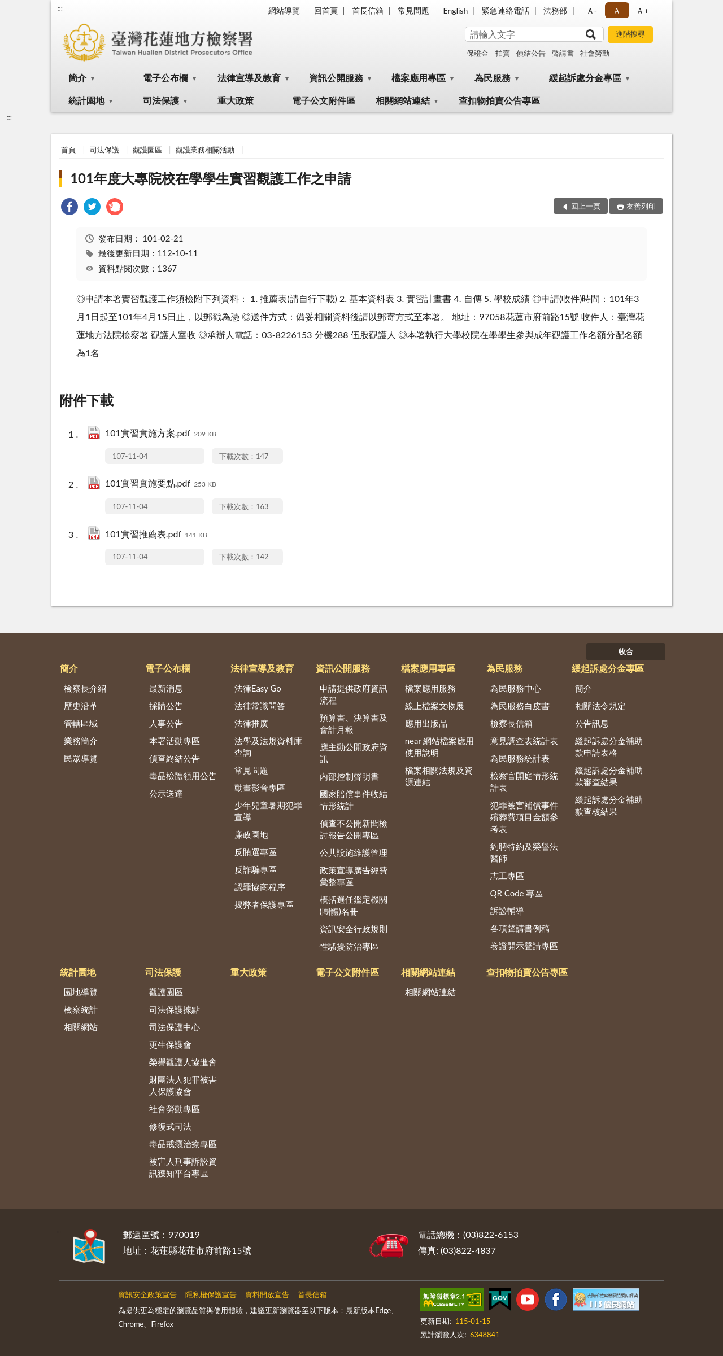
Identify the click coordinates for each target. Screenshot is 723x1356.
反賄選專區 (255, 852)
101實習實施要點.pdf (160, 484)
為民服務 (492, 77)
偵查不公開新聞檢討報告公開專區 (353, 829)
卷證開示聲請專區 (524, 946)
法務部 (555, 10)
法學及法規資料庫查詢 (268, 747)
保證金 (478, 53)
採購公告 (166, 706)
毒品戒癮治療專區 (183, 1144)
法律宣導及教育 (249, 77)
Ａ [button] (617, 10)
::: (60, 8)
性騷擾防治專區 (349, 946)
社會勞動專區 (174, 1109)
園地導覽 (81, 992)
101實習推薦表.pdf (156, 534)
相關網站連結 (403, 100)
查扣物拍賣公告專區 (499, 100)
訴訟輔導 (507, 911)
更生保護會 (170, 1044)
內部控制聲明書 (349, 776)
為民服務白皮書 (520, 706)
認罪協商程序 (259, 887)
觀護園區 (147, 149)
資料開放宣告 (267, 1294)
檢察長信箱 (511, 723)
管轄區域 (81, 723)
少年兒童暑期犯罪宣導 (268, 811)
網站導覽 (284, 10)
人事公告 (166, 723)
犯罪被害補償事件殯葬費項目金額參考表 (524, 817)
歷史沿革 (81, 706)
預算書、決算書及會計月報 (353, 723)
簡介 (77, 77)
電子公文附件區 (323, 100)
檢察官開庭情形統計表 (524, 782)
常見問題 (413, 10)
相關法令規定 (600, 706)
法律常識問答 (259, 706)
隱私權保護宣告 (211, 1294)
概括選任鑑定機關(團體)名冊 (353, 905)
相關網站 (81, 1027)
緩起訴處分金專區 (585, 77)
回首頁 (326, 10)
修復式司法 (170, 1126)
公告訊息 (592, 723)
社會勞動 (594, 53)
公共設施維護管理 (353, 852)
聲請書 (563, 53)
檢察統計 (81, 1009)
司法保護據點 (174, 1009)
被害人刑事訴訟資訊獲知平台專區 (183, 1167)
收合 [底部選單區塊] (626, 651)
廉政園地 (251, 834)
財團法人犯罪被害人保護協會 (183, 1085)
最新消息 (166, 688)
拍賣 (502, 53)
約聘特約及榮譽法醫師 (524, 852)
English (455, 10)
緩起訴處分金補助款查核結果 (609, 805)
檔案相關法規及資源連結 (439, 776)
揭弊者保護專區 (264, 904)
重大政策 (235, 100)
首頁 (68, 149)
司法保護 (161, 100)
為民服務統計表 (520, 758)
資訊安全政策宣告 (147, 1294)
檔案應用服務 (430, 688)
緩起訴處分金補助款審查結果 (609, 776)
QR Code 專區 (516, 893)
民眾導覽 (81, 758)
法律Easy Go (257, 688)
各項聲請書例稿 (520, 928)
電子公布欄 (165, 77)
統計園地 (86, 100)
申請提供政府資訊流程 (353, 694)
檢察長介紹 (85, 688)
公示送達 (166, 793)
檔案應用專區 (418, 77)
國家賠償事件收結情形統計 (353, 800)
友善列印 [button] (641, 206)
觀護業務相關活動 (205, 149)
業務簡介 (81, 741)
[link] (69, 208)
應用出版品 (426, 723)
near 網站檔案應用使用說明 (439, 747)
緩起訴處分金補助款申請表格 (609, 747)
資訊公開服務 (336, 77)
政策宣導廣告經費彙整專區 (353, 876)
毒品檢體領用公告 (183, 776)
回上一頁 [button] (585, 206)
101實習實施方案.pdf (160, 433)
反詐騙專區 (255, 869)
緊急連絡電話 (505, 10)
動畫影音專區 (259, 787)
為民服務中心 (515, 688)
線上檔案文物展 (434, 706)
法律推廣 (251, 723)
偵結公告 (531, 53)
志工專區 (507, 876)
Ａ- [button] (591, 10)
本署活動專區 (174, 741)
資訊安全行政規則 (353, 929)
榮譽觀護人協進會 (183, 1062)
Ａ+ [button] (642, 10)
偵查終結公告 (174, 758)
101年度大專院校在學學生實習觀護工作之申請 (210, 178)
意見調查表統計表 (524, 741)
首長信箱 (368, 10)
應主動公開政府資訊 (353, 753)
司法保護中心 (174, 1027)
